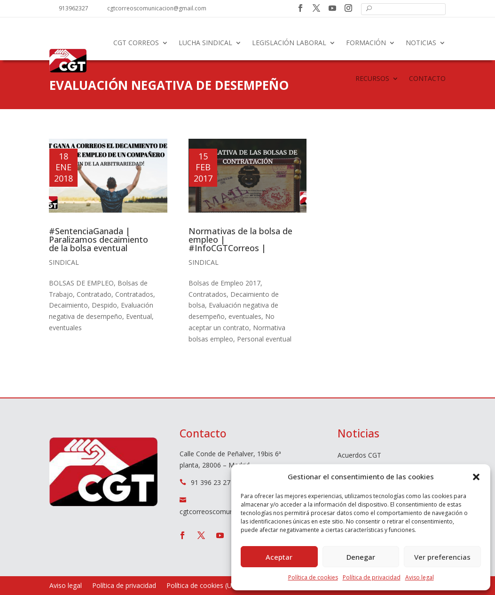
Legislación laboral (289, 42)
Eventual (139, 316)
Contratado (94, 294)
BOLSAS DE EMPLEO (81, 282)
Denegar (360, 557)
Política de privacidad (372, 577)
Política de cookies (313, 577)
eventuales (65, 327)
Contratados (134, 294)
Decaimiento (68, 305)
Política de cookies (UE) (202, 586)
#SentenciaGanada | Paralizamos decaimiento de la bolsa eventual (98, 239)
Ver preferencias (442, 557)
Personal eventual (264, 338)
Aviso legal (419, 577)
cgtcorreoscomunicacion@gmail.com (156, 8)
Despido (104, 305)
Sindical (64, 262)
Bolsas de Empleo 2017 (224, 282)
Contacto (427, 78)
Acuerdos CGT (359, 456)
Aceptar (279, 557)
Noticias (421, 42)
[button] (476, 477)
